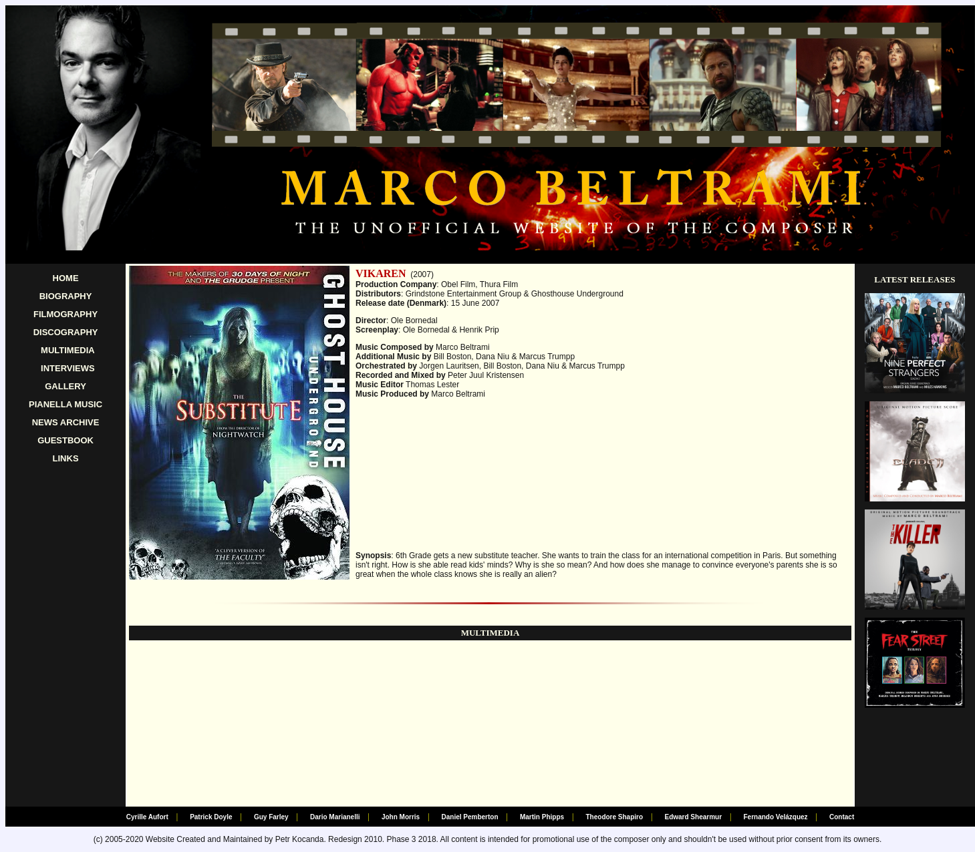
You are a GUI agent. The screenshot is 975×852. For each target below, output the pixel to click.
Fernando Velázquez (775, 817)
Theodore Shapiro (615, 817)
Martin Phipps (542, 817)
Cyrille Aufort (147, 817)
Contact (841, 817)
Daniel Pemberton (470, 817)
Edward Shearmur (693, 817)
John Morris (401, 817)
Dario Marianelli (335, 817)
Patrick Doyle (211, 817)
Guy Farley (271, 817)
